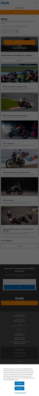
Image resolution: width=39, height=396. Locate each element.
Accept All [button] (19, 383)
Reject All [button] (19, 388)
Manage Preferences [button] (20, 393)
